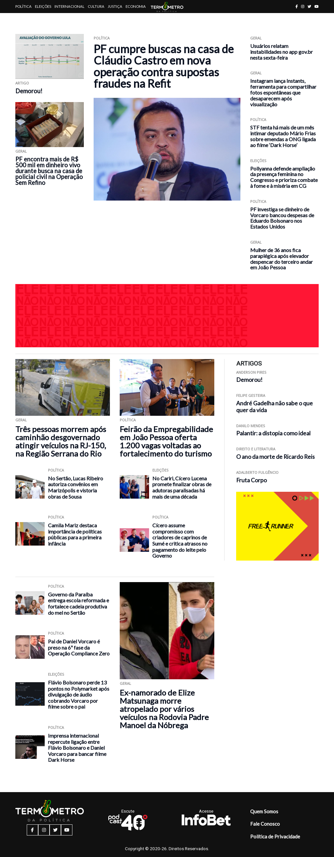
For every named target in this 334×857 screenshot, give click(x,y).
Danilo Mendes (250, 425)
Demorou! (28, 91)
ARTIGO (22, 83)
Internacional (69, 6)
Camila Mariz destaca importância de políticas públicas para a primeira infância (75, 534)
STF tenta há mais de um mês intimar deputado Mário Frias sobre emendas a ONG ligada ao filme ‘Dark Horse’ (283, 136)
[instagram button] (302, 6)
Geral (21, 151)
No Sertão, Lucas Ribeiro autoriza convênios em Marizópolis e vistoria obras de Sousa (75, 487)
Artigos (23, 19)
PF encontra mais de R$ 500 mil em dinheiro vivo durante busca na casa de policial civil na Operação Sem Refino (49, 171)
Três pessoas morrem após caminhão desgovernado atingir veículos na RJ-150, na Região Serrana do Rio (60, 441)
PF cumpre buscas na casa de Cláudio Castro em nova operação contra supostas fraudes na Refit (164, 66)
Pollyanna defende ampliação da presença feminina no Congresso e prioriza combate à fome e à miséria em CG (284, 177)
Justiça (115, 6)
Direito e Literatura (255, 448)
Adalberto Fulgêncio (257, 472)
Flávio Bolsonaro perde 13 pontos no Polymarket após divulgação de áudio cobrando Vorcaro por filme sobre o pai (78, 694)
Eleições (43, 6)
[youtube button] (316, 6)
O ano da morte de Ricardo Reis (275, 456)
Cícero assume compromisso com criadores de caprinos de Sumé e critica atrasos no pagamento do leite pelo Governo (179, 540)
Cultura (96, 6)
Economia (136, 6)
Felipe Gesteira (250, 395)
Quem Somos (264, 811)
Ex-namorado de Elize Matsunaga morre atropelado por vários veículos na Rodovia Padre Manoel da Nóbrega (164, 709)
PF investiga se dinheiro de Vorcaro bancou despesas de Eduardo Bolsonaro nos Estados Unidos (282, 218)
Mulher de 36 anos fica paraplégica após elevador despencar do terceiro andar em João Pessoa (281, 258)
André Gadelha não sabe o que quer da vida (274, 406)
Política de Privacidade (275, 836)
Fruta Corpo (251, 480)
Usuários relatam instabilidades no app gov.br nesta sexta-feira (281, 52)
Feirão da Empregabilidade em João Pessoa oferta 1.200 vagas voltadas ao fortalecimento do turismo (166, 441)
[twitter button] (309, 6)
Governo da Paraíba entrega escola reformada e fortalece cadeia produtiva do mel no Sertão (78, 603)
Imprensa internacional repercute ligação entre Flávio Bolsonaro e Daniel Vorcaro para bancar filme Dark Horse (77, 747)
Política (23, 6)
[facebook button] (297, 6)
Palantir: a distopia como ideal (273, 433)
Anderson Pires (251, 372)
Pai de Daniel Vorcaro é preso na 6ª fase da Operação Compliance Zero (79, 647)
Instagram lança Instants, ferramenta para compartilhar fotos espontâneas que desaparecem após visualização (283, 92)
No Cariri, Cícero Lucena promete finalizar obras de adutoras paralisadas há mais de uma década (181, 487)
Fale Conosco (265, 824)
